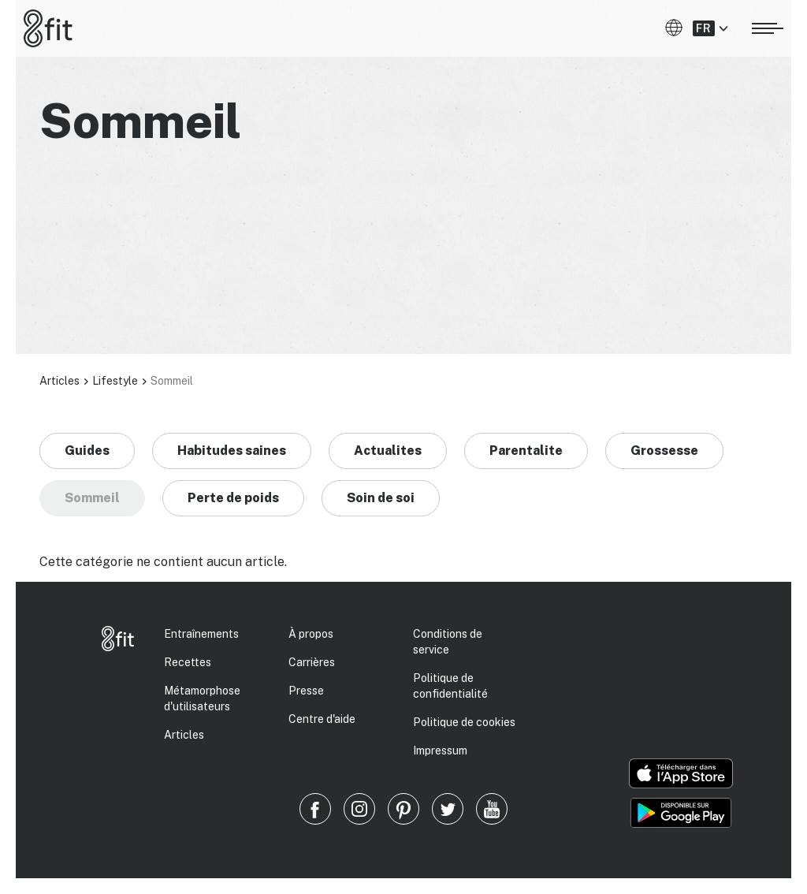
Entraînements (201, 634)
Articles (59, 380)
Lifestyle (115, 380)
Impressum (440, 750)
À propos (310, 634)
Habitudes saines (231, 450)
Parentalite (526, 450)
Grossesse (664, 450)
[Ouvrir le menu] (767, 26)
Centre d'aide (321, 719)
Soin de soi (381, 497)
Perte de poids (233, 497)
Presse (306, 690)
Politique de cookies (464, 722)
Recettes (187, 662)
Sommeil (92, 497)
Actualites (388, 450)
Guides (87, 450)
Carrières (311, 662)
